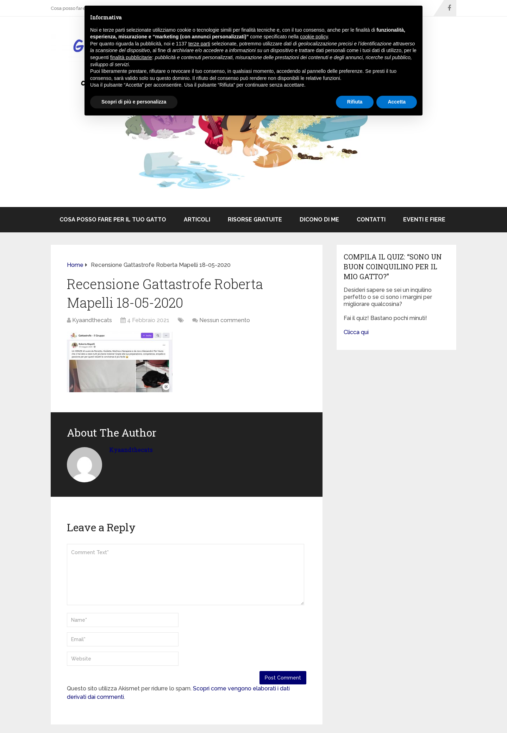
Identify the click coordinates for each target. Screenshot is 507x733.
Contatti (371, 219)
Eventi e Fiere (424, 219)
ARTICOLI (197, 219)
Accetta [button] (397, 102)
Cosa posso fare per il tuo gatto (113, 219)
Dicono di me (319, 219)
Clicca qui (356, 332)
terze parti (199, 43)
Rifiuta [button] (355, 102)
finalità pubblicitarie (131, 57)
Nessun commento (224, 320)
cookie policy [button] (314, 36)
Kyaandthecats (92, 320)
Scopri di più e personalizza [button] (133, 102)
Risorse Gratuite (255, 219)
